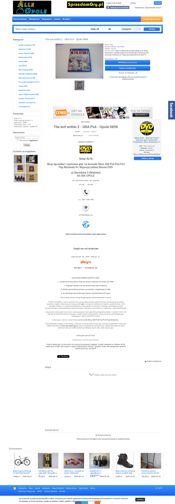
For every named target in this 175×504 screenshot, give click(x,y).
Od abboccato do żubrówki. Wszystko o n (48, 481)
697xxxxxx (127, 62)
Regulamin (47, 19)
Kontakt (66, 19)
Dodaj (26, 145)
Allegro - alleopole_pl (86, 274)
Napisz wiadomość (127, 68)
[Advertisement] (103, 100)
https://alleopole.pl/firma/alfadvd (147, 154)
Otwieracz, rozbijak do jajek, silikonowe (74, 480)
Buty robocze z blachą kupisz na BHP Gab (125, 480)
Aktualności (34, 19)
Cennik (57, 19)
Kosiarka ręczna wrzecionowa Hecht (150, 480)
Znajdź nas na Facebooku (85, 253)
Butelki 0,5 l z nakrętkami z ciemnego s (95, 481)
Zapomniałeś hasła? (153, 8)
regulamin (33, 140)
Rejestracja (139, 8)
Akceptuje (27, 140)
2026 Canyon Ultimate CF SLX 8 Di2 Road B (22, 480)
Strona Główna (20, 19)
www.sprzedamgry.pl (69, 334)
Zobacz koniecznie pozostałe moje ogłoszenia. (86, 239)
